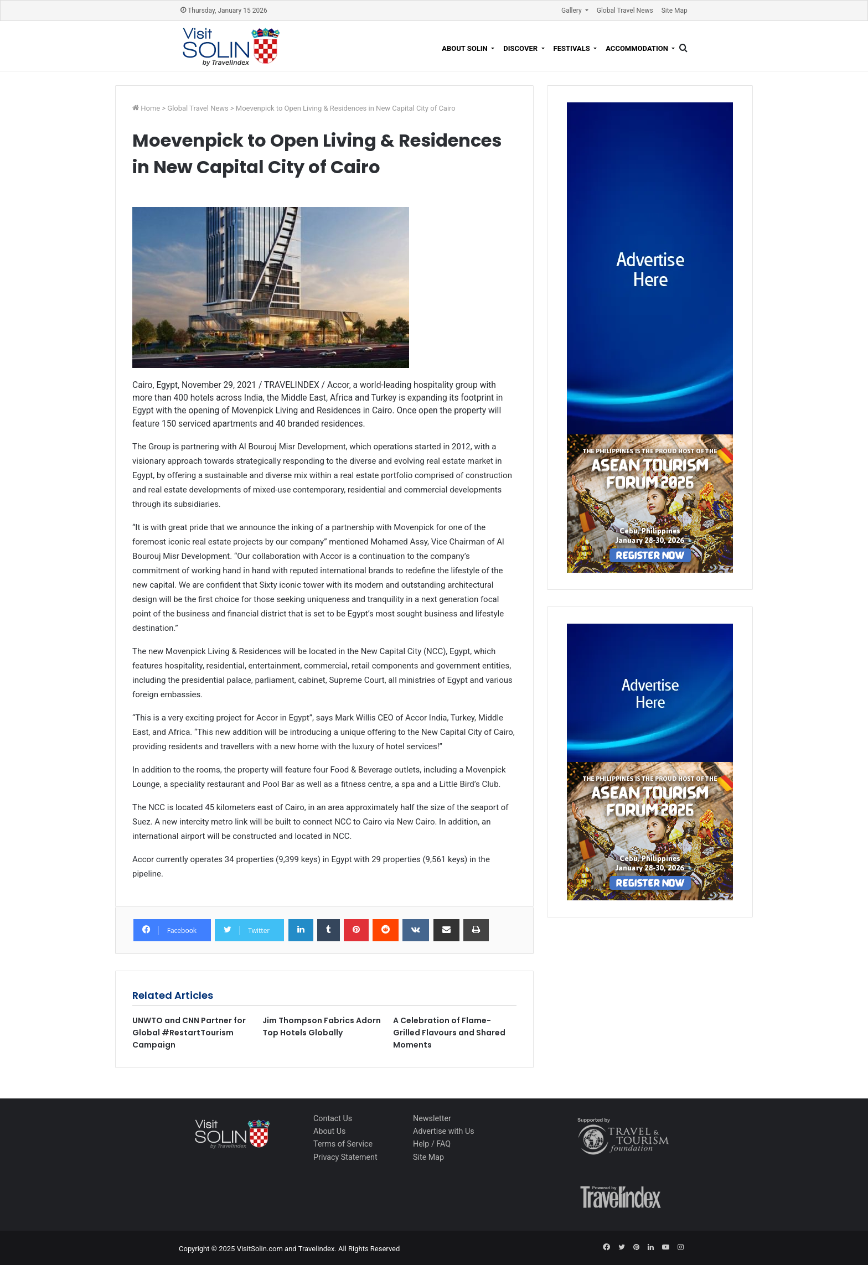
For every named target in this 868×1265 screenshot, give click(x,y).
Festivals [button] (573, 48)
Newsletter (432, 1118)
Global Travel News (625, 10)
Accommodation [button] (638, 48)
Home (151, 108)
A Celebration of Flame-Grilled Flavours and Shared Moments (449, 1032)
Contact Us (332, 1118)
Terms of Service (343, 1143)
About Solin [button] (465, 48)
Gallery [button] (572, 10)
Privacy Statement (345, 1157)
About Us (329, 1131)
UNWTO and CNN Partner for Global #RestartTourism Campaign (189, 1032)
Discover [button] (521, 48)
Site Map (675, 10)
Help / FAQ (432, 1143)
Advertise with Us (443, 1131)
